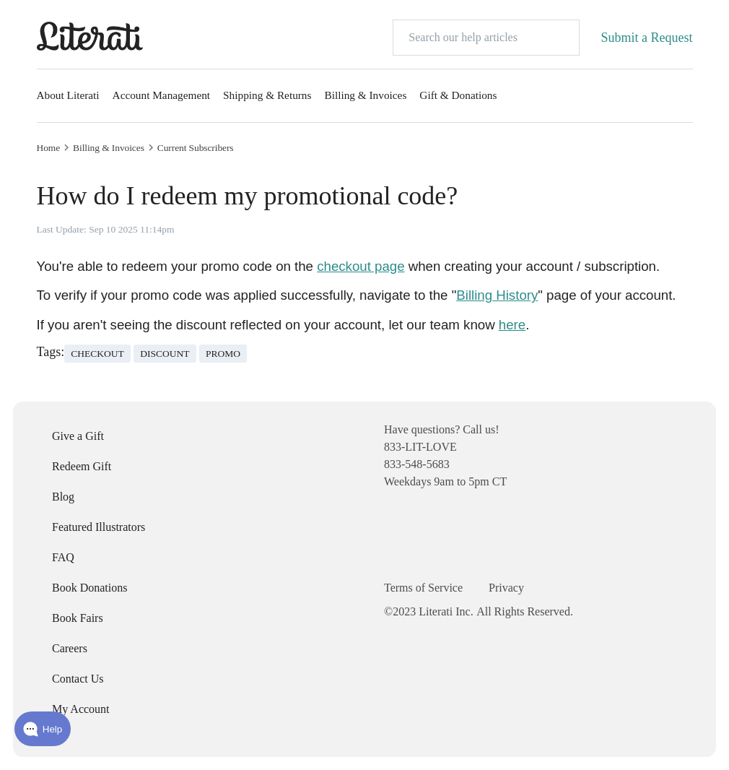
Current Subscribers (195, 148)
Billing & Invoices (365, 95)
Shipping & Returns (267, 95)
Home (49, 148)
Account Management (162, 95)
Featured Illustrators (98, 527)
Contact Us (78, 678)
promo (223, 353)
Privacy (506, 587)
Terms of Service (423, 587)
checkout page (360, 266)
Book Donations (89, 587)
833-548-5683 (417, 464)
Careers (69, 648)
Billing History (497, 295)
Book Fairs (77, 618)
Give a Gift (78, 436)
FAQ (63, 557)
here (512, 324)
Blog (63, 496)
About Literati (68, 95)
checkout (97, 353)
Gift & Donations (458, 95)
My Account (81, 709)
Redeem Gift (81, 466)
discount (164, 353)
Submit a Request (647, 37)
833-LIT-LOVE (420, 447)
